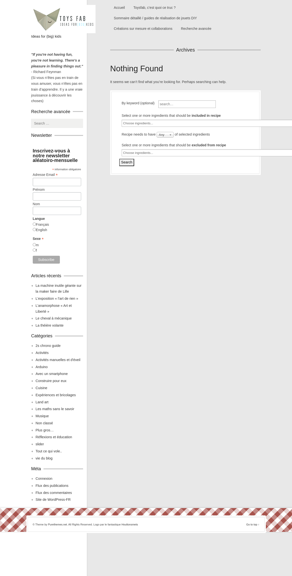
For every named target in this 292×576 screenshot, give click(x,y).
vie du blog (44, 458)
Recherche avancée (196, 29)
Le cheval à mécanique (53, 318)
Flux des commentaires (53, 493)
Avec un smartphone (51, 374)
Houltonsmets (129, 524)
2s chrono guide (47, 346)
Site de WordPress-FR (53, 499)
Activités (42, 353)
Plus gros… (44, 430)
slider (39, 444)
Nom (36, 204)
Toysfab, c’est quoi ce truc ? (154, 8)
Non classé (44, 423)
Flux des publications (51, 486)
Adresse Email (45, 174)
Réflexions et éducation (53, 437)
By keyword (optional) (138, 103)
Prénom (39, 190)
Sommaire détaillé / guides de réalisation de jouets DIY (155, 18)
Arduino (41, 367)
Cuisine (41, 388)
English (41, 230)
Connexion (43, 478)
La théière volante (49, 325)
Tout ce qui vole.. (48, 451)
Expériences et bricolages (56, 395)
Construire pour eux (50, 381)
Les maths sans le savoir (54, 409)
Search (126, 162)
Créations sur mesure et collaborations (143, 29)
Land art (41, 402)
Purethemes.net (57, 524)
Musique (42, 416)
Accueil (119, 8)
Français (42, 224)
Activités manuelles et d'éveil (57, 360)
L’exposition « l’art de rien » (56, 298)
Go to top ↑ (253, 524)
